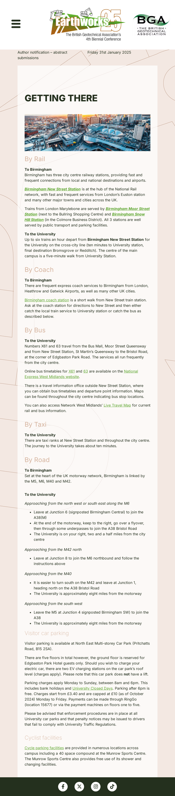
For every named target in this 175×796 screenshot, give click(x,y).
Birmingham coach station (47, 300)
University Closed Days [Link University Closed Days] (92, 688)
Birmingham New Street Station (53, 189)
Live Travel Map (117, 405)
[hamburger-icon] (16, 25)
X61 (72, 371)
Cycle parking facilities (44, 748)
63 (85, 371)
